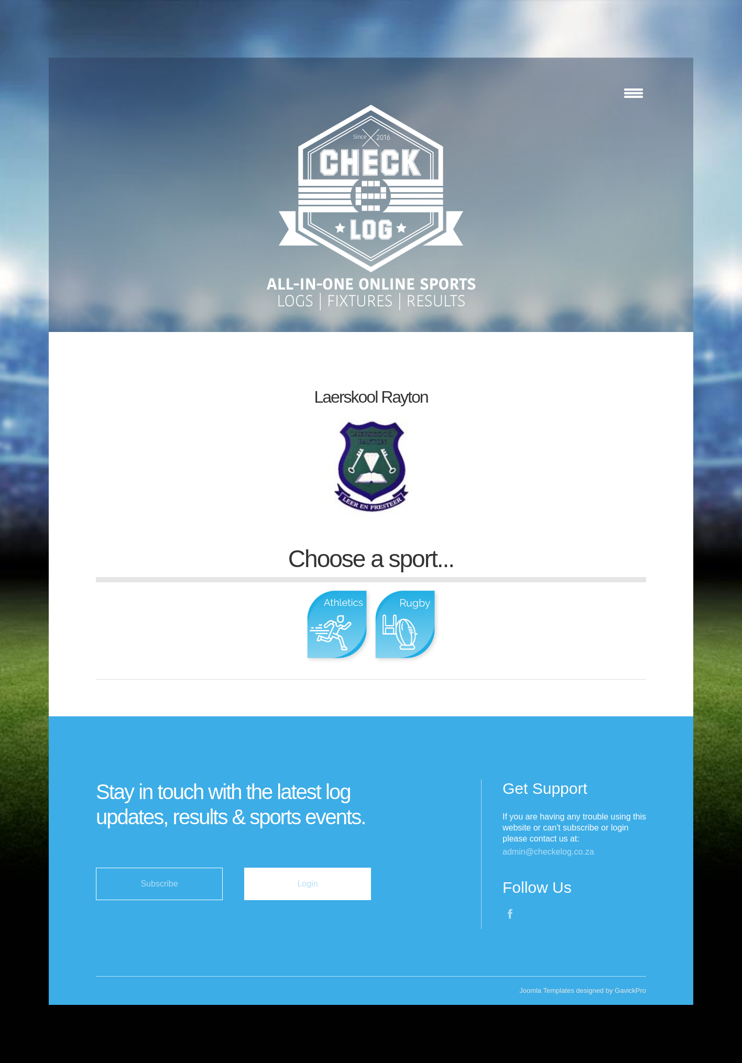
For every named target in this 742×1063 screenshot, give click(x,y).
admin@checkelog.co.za (548, 851)
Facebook (511, 915)
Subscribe (159, 883)
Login (307, 883)
